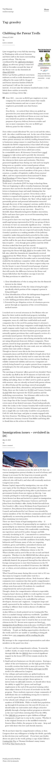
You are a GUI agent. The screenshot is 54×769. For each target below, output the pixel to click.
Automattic (15, 761)
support (6, 256)
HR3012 (25, 653)
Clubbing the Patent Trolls (21, 33)
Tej (3, 40)
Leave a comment (8, 43)
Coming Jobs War (9, 741)
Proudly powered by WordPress (11, 759)
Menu (46, 9)
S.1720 (5, 258)
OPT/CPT (22, 682)
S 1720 (30, 390)
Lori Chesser (34, 496)
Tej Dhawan (7, 9)
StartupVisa (9, 669)
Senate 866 (29, 398)
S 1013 (5, 393)
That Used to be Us (18, 744)
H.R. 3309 (27, 251)
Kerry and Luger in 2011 (38, 669)
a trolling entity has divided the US (22, 137)
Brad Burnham (9, 178)
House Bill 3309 (8, 72)
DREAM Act (13, 715)
